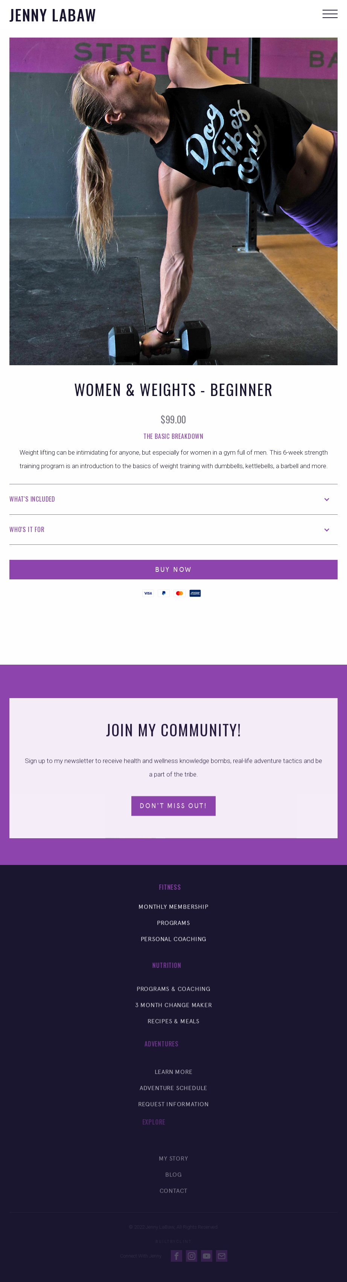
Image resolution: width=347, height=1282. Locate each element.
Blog (173, 1185)
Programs (173, 926)
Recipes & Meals (173, 1026)
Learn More (174, 1080)
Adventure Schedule (173, 1096)
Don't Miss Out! (173, 809)
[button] (330, 14)
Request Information (173, 1112)
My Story (173, 1169)
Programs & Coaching (173, 994)
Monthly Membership (173, 910)
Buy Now (173, 569)
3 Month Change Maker (173, 1010)
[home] (52, 15)
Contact (174, 1201)
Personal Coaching (174, 942)
